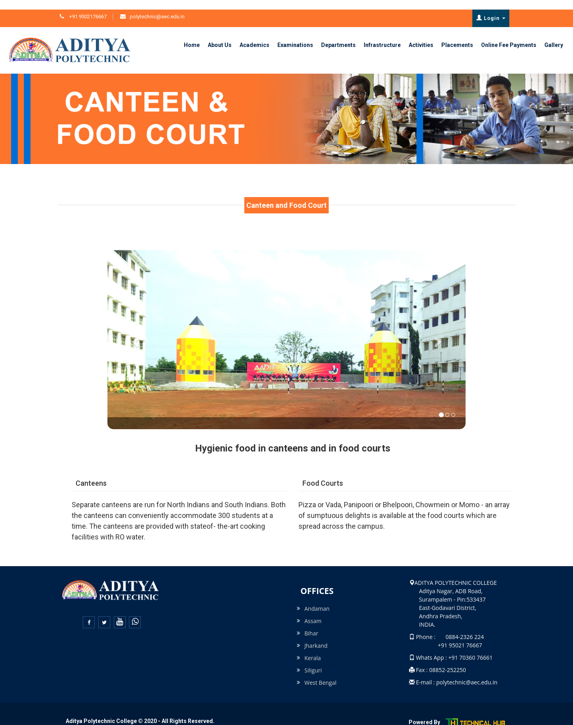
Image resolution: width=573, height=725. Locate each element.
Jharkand (315, 636)
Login (490, 8)
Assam (313, 611)
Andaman (316, 599)
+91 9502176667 (87, 7)
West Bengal (320, 673)
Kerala (312, 648)
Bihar (311, 623)
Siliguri (313, 660)
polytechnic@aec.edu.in (157, 7)
